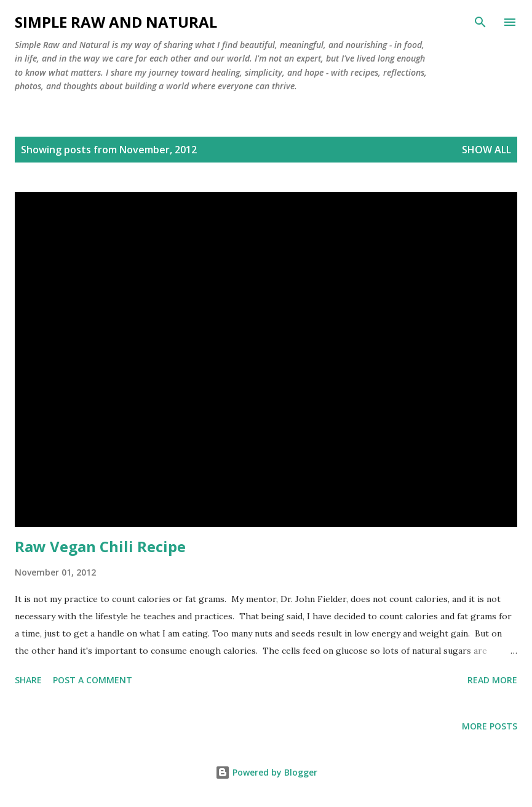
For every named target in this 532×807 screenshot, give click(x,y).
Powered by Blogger (266, 772)
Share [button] (28, 680)
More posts (489, 726)
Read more (492, 680)
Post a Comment (92, 680)
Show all (486, 149)
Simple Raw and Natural (116, 22)
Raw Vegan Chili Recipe (100, 546)
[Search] (480, 22)
